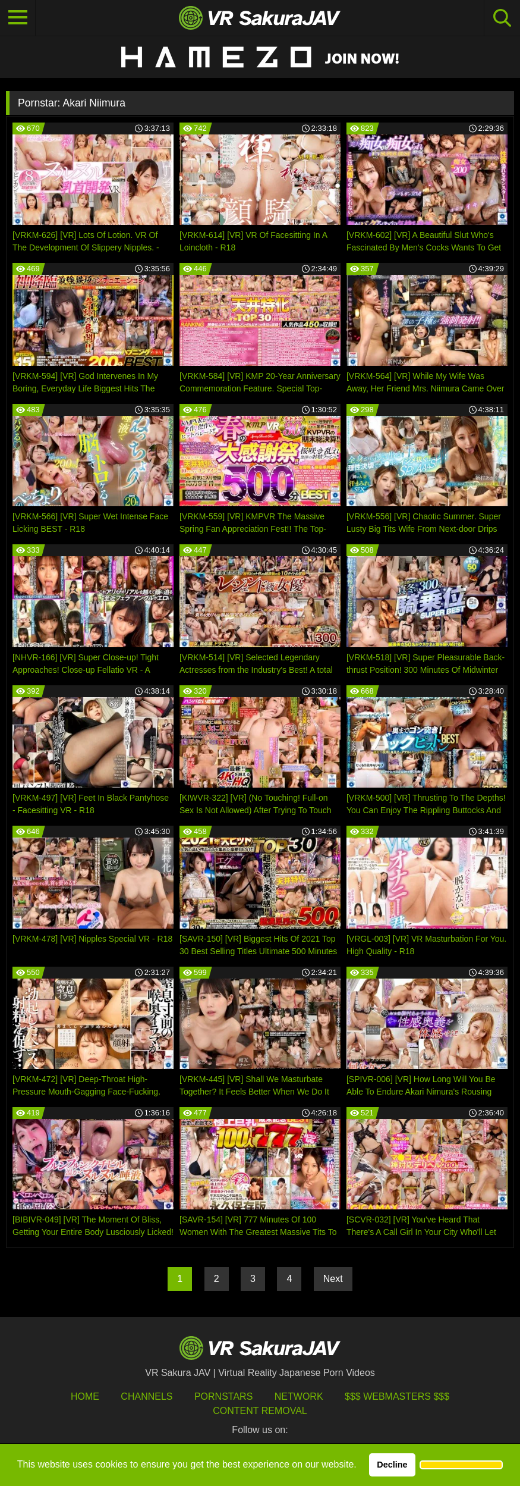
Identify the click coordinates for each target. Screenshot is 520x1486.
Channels (146, 1396)
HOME (85, 1396)
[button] (461, 1465)
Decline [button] (392, 1464)
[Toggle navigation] (18, 18)
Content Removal (260, 1411)
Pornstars (223, 1396)
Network (299, 1396)
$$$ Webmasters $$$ (397, 1396)
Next (333, 1279)
